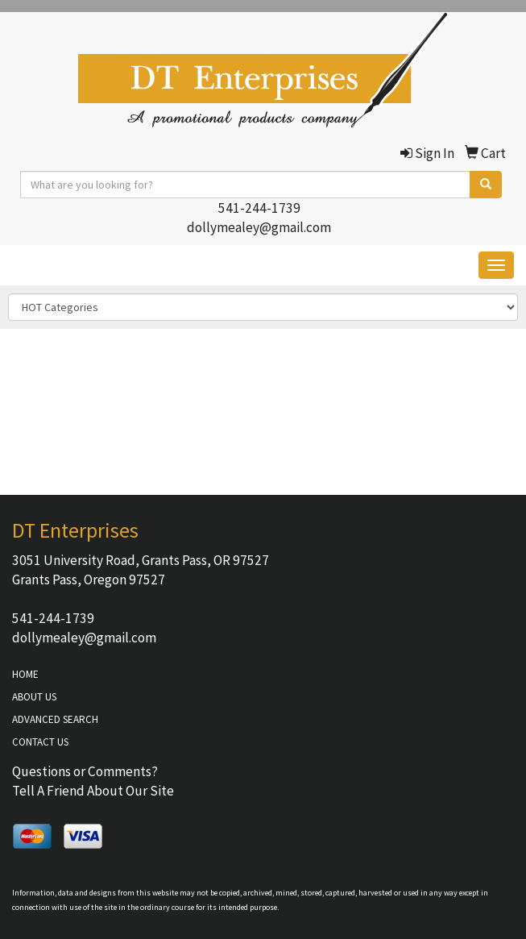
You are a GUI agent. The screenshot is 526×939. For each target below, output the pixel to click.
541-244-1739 (259, 208)
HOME (25, 674)
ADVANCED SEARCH (55, 719)
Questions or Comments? (85, 771)
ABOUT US (34, 697)
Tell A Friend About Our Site (93, 791)
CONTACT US (40, 742)
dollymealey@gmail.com (259, 227)
